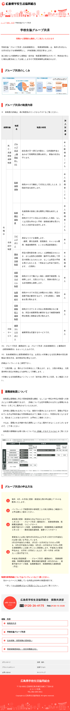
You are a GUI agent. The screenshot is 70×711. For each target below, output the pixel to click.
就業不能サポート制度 (16, 279)
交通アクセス (41, 667)
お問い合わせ (6, 672)
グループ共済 (16, 147)
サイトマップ (41, 672)
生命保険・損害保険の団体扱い (19, 640)
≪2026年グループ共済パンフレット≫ (29, 586)
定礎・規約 (40, 662)
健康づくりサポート (16, 332)
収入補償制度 (16, 315)
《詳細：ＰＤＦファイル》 (47, 431)
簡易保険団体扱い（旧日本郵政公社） (22, 649)
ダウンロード (6, 662)
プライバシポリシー (8, 667)
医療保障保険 (16, 186)
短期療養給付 (16, 296)
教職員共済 (11, 623)
